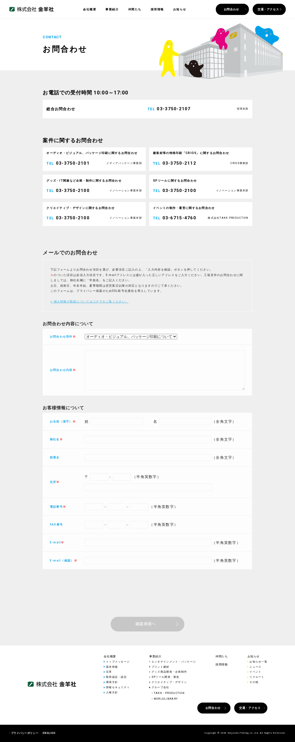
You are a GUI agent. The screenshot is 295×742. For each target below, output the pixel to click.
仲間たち (134, 9)
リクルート (256, 677)
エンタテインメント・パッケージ (174, 661)
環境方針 (112, 682)
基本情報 (112, 666)
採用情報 (157, 9)
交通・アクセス (268, 9)
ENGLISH (49, 733)
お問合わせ (231, 9)
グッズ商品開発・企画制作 (169, 671)
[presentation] (147, 615)
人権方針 (112, 692)
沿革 (109, 671)
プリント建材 (160, 666)
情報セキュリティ (118, 687)
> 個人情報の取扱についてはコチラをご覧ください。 (89, 319)
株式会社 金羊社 (31, 9)
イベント (255, 671)
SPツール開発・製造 (165, 677)
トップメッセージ (118, 661)
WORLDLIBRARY (166, 698)
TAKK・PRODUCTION (169, 693)
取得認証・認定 (116, 677)
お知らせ (179, 9)
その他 (253, 682)
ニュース (255, 666)
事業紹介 (112, 9)
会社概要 (89, 9)
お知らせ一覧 (258, 661)
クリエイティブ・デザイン (169, 682)
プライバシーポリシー (24, 733)
